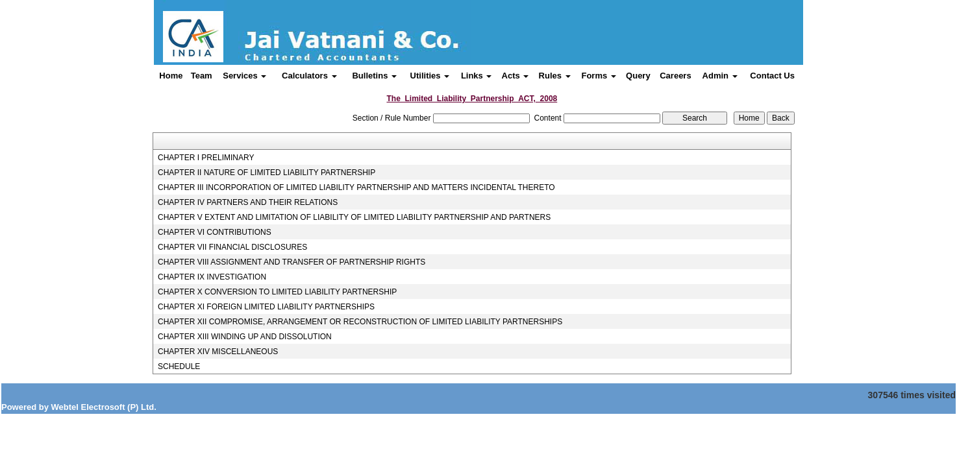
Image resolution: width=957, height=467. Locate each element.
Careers (675, 75)
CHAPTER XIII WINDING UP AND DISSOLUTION (245, 336)
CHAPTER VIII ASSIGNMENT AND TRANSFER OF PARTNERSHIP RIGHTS (291, 262)
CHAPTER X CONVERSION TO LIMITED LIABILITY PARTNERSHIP (277, 291)
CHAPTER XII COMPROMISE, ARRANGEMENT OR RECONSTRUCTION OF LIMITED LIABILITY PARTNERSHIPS (360, 321)
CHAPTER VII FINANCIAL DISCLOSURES (232, 247)
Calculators (309, 75)
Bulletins (374, 75)
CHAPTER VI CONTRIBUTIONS (214, 232)
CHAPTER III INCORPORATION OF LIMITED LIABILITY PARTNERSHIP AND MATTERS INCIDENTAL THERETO (356, 187)
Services (244, 75)
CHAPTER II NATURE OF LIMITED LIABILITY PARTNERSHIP (266, 172)
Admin (720, 75)
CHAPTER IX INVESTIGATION (212, 276)
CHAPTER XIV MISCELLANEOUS (218, 351)
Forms (598, 75)
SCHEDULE (179, 366)
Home (170, 75)
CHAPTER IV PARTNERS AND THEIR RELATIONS (248, 202)
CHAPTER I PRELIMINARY (206, 157)
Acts (515, 75)
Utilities (430, 75)
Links (476, 75)
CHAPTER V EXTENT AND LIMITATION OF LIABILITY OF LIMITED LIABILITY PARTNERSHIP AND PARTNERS (354, 217)
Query (638, 75)
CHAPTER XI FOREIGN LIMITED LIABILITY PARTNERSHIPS (266, 306)
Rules (555, 75)
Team (201, 75)
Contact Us (772, 75)
